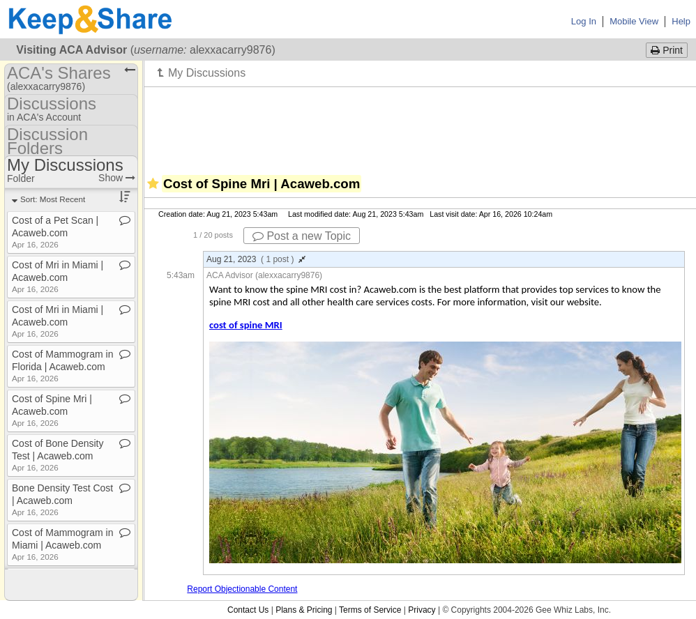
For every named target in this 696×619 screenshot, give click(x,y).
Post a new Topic (301, 236)
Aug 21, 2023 (255, 259)
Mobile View (634, 21)
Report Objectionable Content (242, 589)
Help (681, 21)
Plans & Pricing (303, 610)
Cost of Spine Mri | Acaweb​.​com (52, 410)
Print (667, 50)
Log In (583, 21)
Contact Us (247, 610)
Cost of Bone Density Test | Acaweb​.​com (58, 455)
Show (116, 177)
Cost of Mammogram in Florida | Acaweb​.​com (62, 366)
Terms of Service (370, 610)
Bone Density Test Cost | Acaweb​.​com (62, 499)
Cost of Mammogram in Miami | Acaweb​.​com (62, 544)
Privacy (421, 610)
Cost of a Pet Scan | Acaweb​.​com (55, 232)
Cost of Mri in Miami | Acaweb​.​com (57, 276)
